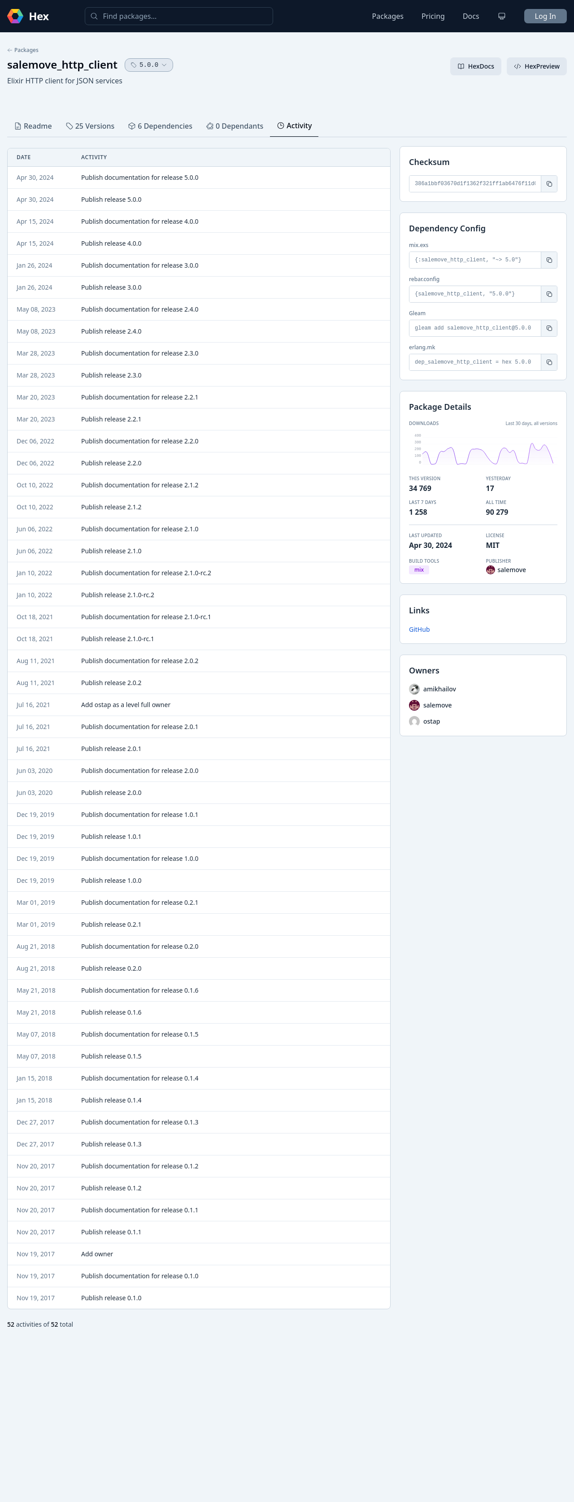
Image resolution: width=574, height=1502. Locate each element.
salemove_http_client (62, 64)
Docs (471, 16)
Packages (388, 16)
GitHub (419, 629)
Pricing (433, 16)
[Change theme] (501, 16)
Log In (545, 16)
